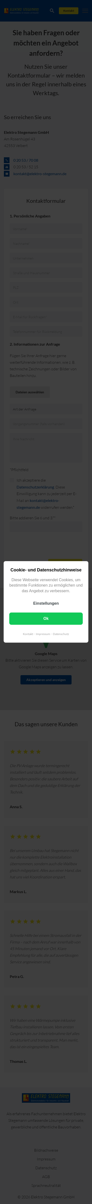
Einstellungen (46, 604)
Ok (45, 619)
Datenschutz (61, 634)
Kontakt (28, 634)
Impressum (43, 634)
